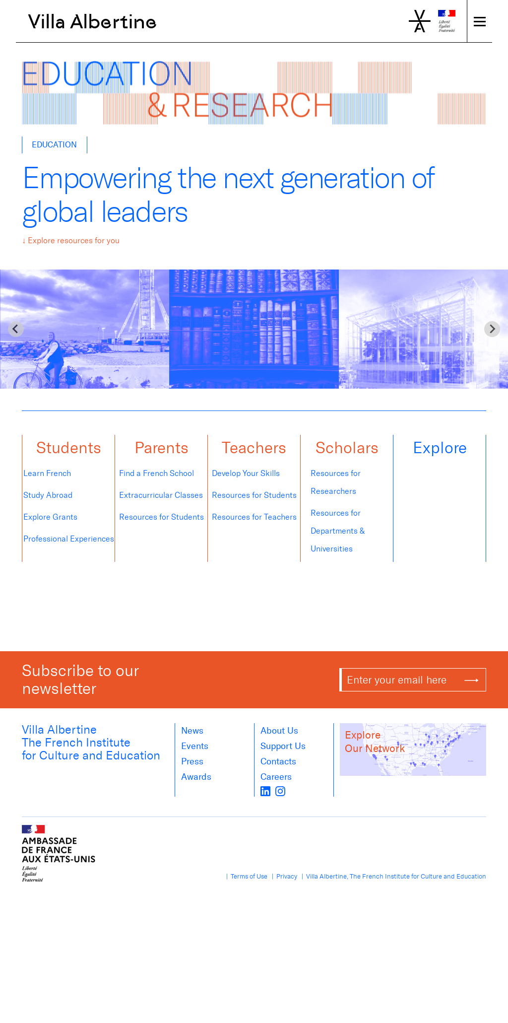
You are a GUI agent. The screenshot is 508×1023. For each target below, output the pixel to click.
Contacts (278, 761)
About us (279, 730)
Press (192, 761)
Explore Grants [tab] (50, 517)
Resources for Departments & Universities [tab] (338, 530)
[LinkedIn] (265, 790)
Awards (196, 776)
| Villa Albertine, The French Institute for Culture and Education (392, 876)
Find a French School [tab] (157, 473)
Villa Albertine (92, 21)
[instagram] (280, 790)
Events (194, 746)
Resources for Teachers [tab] (254, 517)
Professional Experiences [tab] (68, 539)
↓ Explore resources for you (71, 240)
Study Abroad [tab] (50, 495)
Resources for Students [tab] (161, 517)
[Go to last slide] (16, 329)
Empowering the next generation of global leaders (228, 195)
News (192, 730)
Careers (276, 776)
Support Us (283, 746)
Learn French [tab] (47, 473)
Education (54, 144)
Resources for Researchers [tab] (336, 482)
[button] (68, 450)
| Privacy (283, 876)
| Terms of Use (245, 876)
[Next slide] (492, 329)
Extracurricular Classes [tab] (161, 495)
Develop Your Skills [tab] (247, 473)
